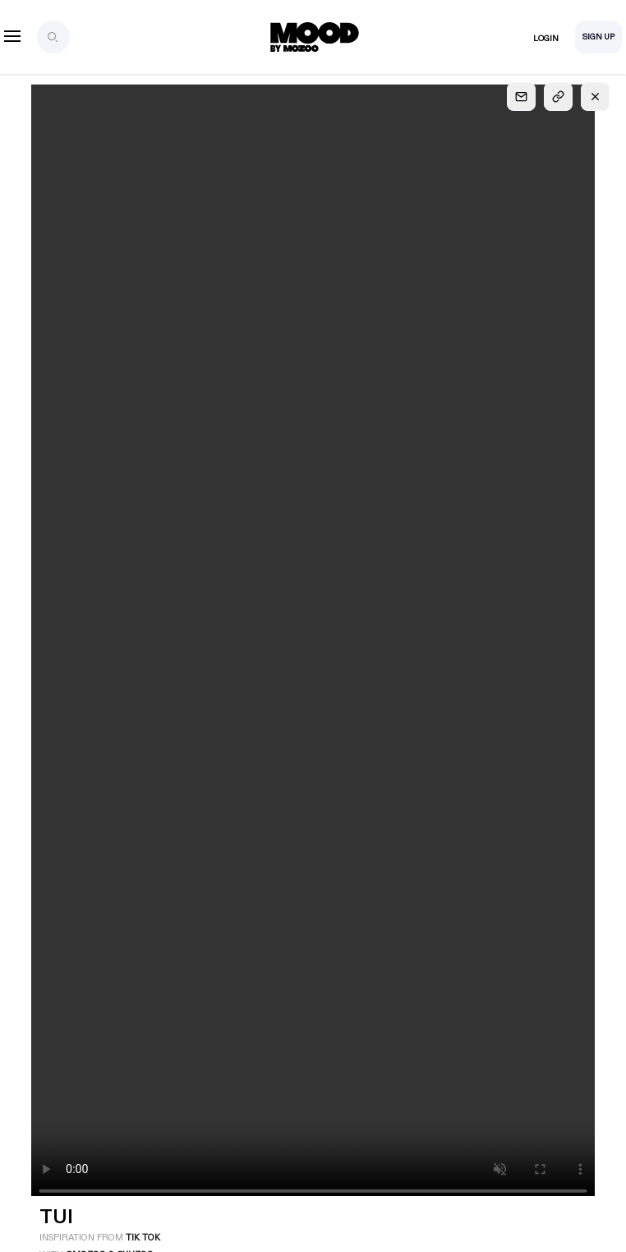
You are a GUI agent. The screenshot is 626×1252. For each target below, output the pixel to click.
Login (546, 38)
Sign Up (598, 37)
